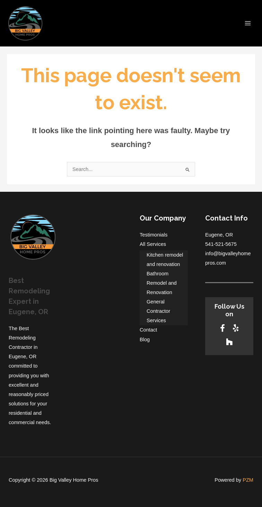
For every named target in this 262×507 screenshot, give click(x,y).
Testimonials (153, 235)
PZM (248, 480)
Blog (145, 339)
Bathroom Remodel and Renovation (162, 283)
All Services (153, 244)
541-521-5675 (221, 244)
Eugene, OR (219, 235)
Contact (148, 330)
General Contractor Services (158, 311)
